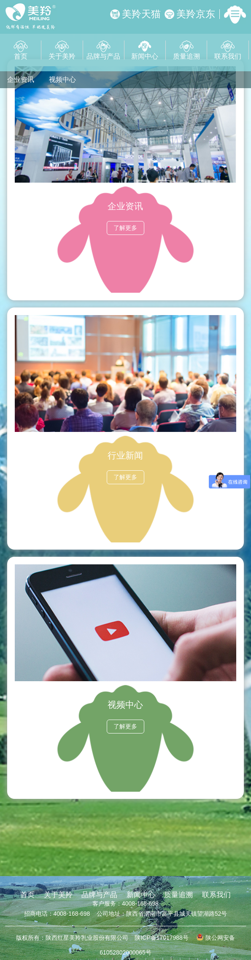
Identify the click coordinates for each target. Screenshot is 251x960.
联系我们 (227, 49)
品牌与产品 (103, 49)
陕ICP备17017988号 (161, 937)
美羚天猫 (135, 14)
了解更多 (125, 227)
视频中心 (62, 79)
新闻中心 (144, 49)
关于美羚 (62, 49)
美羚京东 (190, 14)
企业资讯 (20, 79)
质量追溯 (186, 49)
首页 (20, 49)
